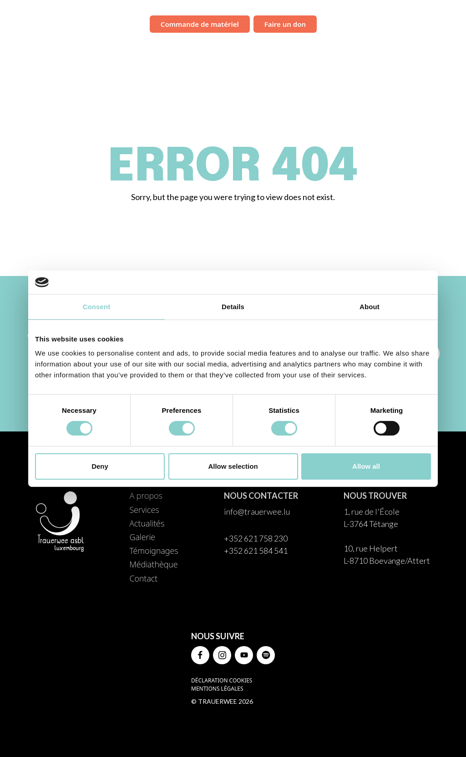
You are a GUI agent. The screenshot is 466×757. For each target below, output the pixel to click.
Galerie (301, 48)
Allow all (366, 466)
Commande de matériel (200, 24)
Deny (99, 466)
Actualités (260, 48)
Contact (453, 48)
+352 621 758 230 (256, 538)
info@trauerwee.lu (257, 511)
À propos (174, 48)
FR (448, 25)
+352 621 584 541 (256, 551)
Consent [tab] (97, 307)
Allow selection (233, 466)
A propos (145, 495)
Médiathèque (405, 48)
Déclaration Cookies (221, 680)
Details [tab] (233, 307)
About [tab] (370, 307)
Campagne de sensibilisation (378, 23)
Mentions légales (217, 688)
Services (216, 48)
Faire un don (285, 24)
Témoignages (349, 48)
